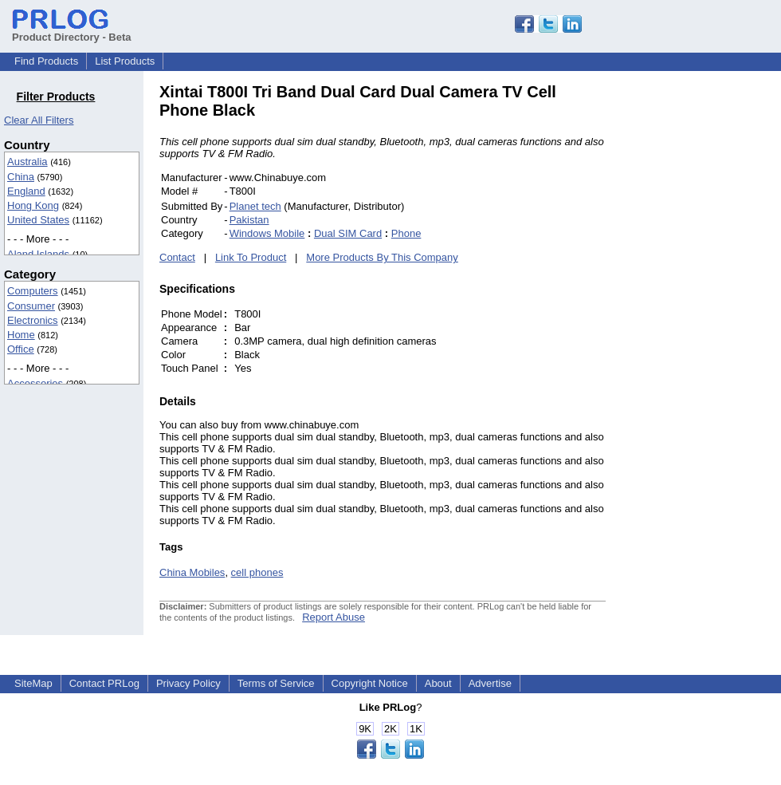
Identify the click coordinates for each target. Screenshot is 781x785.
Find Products (46, 61)
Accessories (35, 383)
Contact (177, 257)
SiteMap (33, 683)
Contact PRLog (104, 683)
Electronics (32, 320)
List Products (125, 61)
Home (21, 335)
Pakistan (249, 220)
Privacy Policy (188, 683)
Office (20, 349)
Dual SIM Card (348, 233)
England (26, 191)
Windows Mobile (267, 233)
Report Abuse (333, 617)
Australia (27, 162)
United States (38, 220)
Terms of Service (276, 683)
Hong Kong (33, 205)
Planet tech (255, 206)
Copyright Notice (370, 683)
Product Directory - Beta (71, 31)
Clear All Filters (38, 120)
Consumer (31, 306)
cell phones (257, 572)
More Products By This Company (382, 257)
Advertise (490, 683)
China (20, 177)
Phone (406, 233)
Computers (32, 291)
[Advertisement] (713, 322)
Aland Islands (38, 254)
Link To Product (250, 257)
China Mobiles (192, 572)
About (438, 683)
